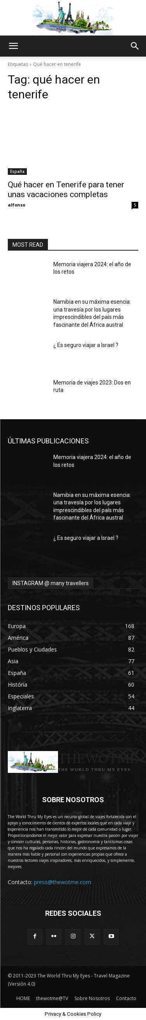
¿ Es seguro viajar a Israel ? (85, 345)
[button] (13, 46)
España (17, 171)
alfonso (16, 205)
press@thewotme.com (62, 882)
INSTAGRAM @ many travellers (50, 583)
